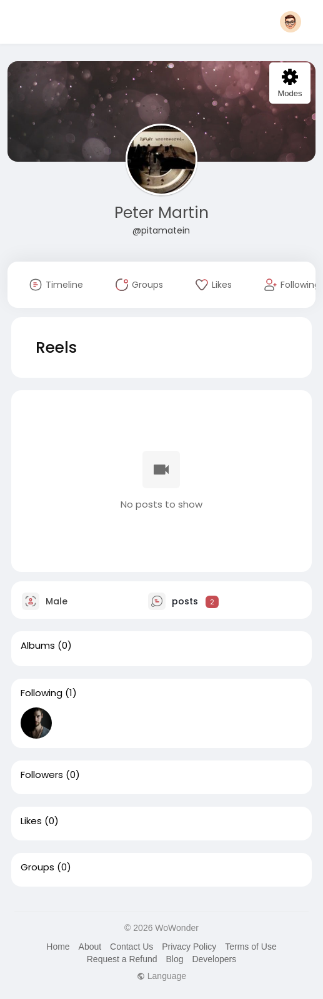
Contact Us (131, 947)
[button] (290, 22)
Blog (174, 959)
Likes (31, 821)
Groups (37, 867)
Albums (38, 646)
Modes (289, 83)
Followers (42, 775)
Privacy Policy (189, 947)
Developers (214, 959)
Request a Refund (122, 959)
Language (161, 976)
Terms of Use (250, 947)
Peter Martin (161, 213)
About (90, 947)
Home (57, 947)
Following (41, 693)
